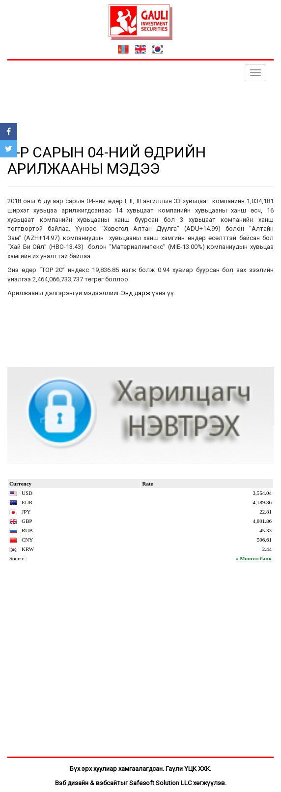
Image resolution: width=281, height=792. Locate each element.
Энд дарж (135, 293)
